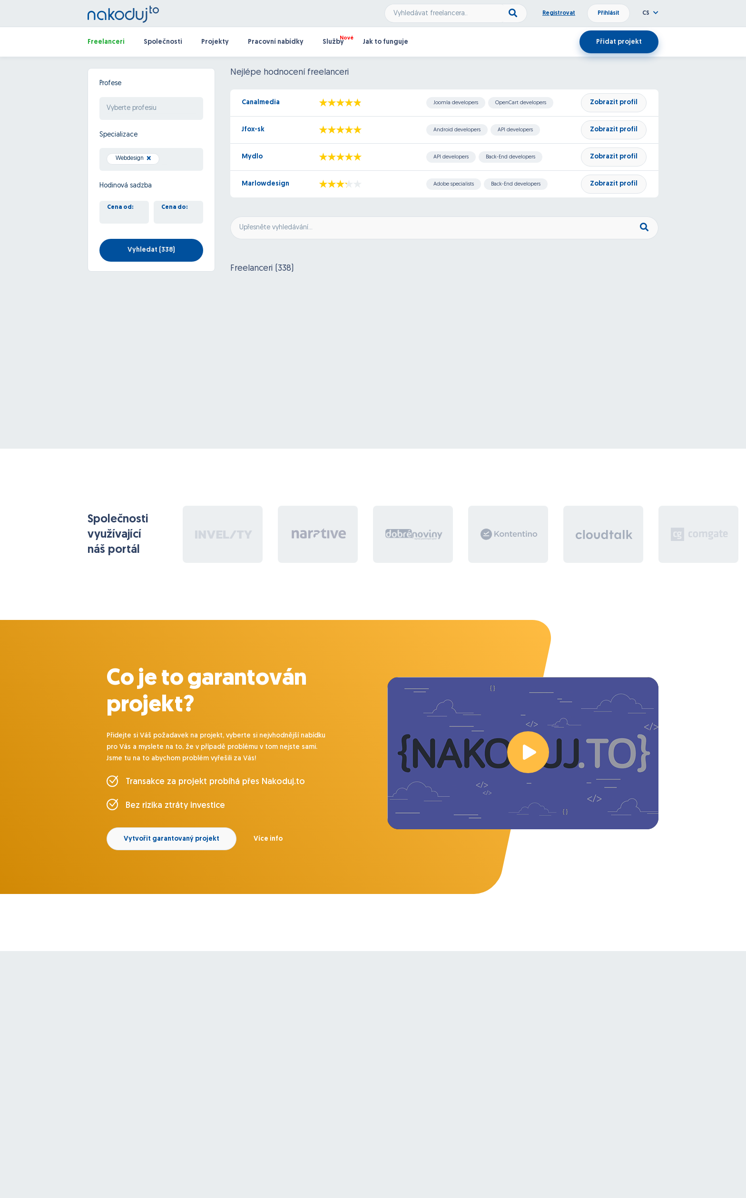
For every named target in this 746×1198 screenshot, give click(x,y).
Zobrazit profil (614, 102)
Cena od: (120, 207)
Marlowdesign (265, 183)
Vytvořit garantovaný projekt (171, 839)
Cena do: (174, 207)
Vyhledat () (151, 250)
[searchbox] (151, 109)
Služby (333, 42)
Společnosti (163, 42)
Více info (268, 839)
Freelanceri (106, 42)
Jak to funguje (385, 42)
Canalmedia (261, 102)
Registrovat (558, 13)
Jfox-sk (253, 129)
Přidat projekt (619, 42)
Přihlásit (608, 13)
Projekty (215, 42)
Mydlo (252, 156)
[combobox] (151, 108)
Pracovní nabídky (276, 42)
